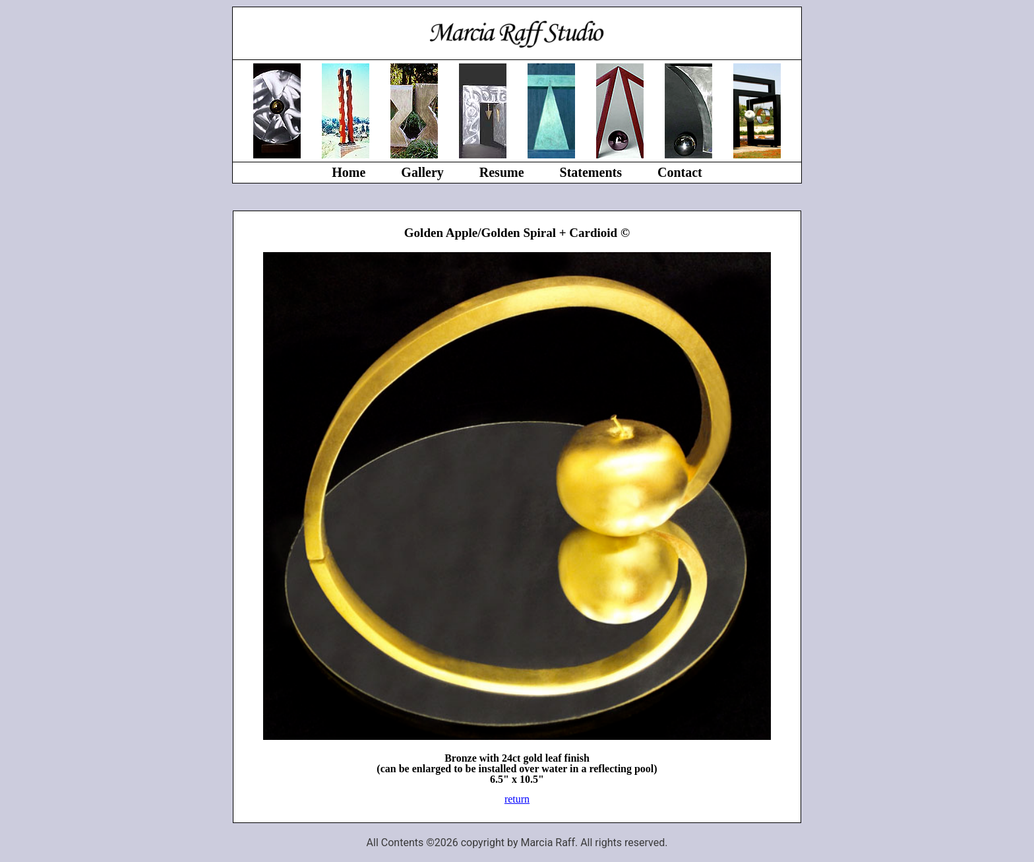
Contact (679, 172)
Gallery (422, 172)
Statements (591, 172)
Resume (501, 172)
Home (348, 172)
